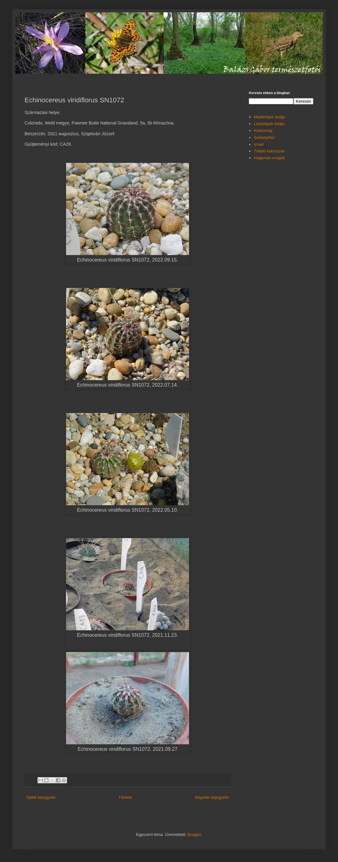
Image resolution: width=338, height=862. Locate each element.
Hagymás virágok (269, 157)
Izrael (259, 144)
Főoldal (125, 797)
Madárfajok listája (269, 117)
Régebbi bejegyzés (212, 797)
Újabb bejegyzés (41, 797)
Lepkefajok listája (269, 123)
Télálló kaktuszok (269, 151)
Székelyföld (264, 137)
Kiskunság (263, 130)
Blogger (194, 834)
